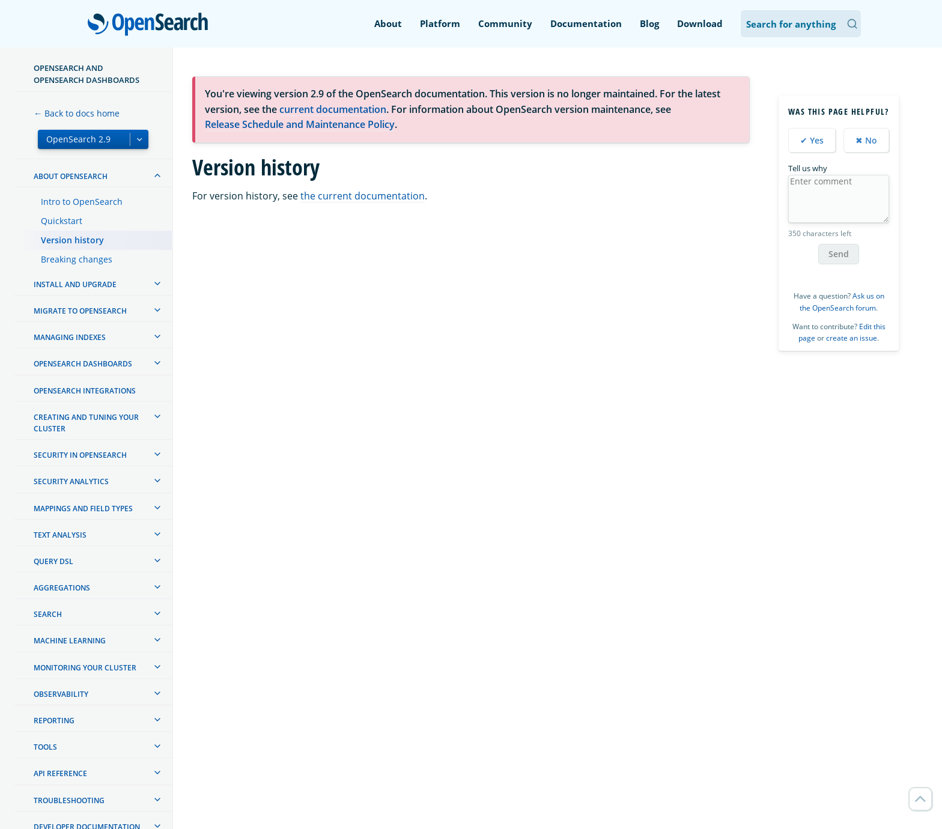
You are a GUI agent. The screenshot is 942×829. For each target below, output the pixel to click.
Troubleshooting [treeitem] (69, 800)
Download (700, 23)
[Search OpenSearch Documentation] (801, 23)
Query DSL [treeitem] (53, 561)
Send (838, 254)
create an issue (851, 338)
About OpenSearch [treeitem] (71, 176)
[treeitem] (157, 175)
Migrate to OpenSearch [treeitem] (80, 311)
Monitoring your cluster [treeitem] (85, 668)
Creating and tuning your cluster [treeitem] (86, 423)
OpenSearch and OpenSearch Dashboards (86, 73)
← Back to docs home (77, 113)
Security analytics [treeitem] (71, 481)
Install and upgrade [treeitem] (75, 284)
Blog (649, 23)
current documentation (332, 109)
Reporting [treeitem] (54, 720)
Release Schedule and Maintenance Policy (300, 124)
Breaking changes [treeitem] (76, 259)
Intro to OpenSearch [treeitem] (82, 201)
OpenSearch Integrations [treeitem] (85, 391)
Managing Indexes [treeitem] (70, 337)
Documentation (586, 23)
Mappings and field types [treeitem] (83, 508)
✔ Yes (812, 140)
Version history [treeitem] (72, 240)
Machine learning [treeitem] (70, 641)
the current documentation (362, 195)
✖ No (866, 140)
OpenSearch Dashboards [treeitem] (83, 364)
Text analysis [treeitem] (60, 535)
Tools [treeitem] (45, 747)
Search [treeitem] (48, 614)
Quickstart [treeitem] (61, 220)
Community (505, 23)
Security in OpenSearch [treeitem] (80, 455)
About (388, 23)
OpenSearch (151, 25)
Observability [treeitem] (61, 694)
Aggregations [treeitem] (62, 588)
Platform (440, 23)
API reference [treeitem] (60, 773)
